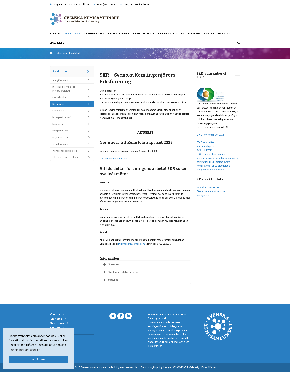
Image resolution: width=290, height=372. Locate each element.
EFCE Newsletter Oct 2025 (210, 134)
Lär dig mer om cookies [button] (24, 349)
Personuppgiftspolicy (151, 367)
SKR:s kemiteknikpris (208, 187)
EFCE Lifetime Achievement (211, 154)
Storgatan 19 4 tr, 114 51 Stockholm (71, 4)
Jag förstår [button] (38, 359)
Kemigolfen (203, 195)
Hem (52, 53)
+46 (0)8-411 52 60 (106, 4)
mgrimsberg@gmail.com (131, 243)
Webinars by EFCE (206, 146)
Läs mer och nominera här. (113, 158)
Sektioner (62, 53)
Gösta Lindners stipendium (211, 191)
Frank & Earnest (209, 367)
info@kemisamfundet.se (136, 4)
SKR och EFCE (204, 150)
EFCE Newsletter (205, 142)
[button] (238, 43)
